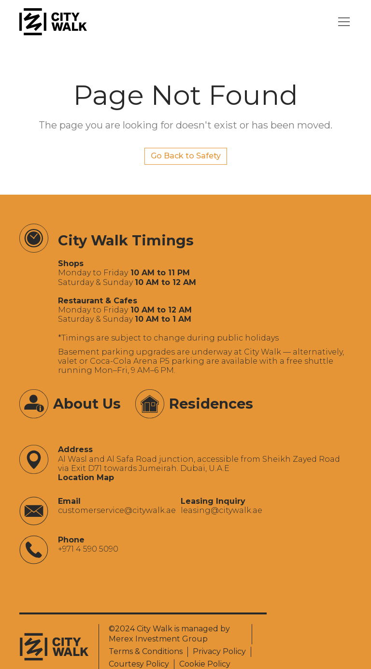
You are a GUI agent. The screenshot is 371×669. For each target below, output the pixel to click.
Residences (211, 403)
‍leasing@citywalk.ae (221, 510)
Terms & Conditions (146, 651)
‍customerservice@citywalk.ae (117, 510)
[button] (342, 21)
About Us (87, 403)
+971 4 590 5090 (88, 549)
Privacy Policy (219, 651)
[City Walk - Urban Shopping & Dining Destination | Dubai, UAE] (53, 21)
